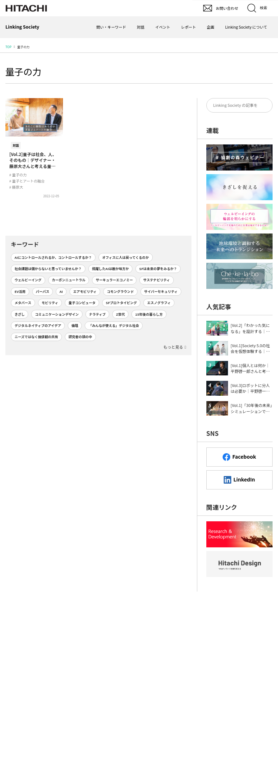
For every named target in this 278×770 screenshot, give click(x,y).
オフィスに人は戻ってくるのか (125, 257)
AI (61, 291)
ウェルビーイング (27, 279)
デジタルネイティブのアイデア (37, 325)
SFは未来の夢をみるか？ (158, 268)
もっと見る (173, 347)
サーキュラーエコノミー (114, 279)
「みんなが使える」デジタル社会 (114, 325)
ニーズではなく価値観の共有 (36, 336)
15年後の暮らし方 (149, 314)
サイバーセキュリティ (160, 291)
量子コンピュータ (81, 302)
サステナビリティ (156, 279)
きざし (19, 314)
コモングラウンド (120, 291)
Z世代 (120, 314)
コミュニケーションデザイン (57, 314)
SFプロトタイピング (121, 302)
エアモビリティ (85, 291)
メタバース (22, 302)
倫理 (75, 325)
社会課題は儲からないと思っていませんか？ (47, 268)
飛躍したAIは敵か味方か (110, 268)
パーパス (42, 291)
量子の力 (23, 71)
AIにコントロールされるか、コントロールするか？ (53, 257)
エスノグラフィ (159, 302)
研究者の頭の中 (80, 336)
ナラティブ (97, 314)
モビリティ (50, 302)
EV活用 (19, 291)
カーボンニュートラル (68, 279)
